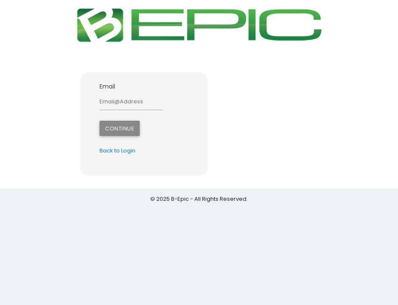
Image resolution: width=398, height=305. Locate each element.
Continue (119, 129)
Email (107, 86)
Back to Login (117, 151)
